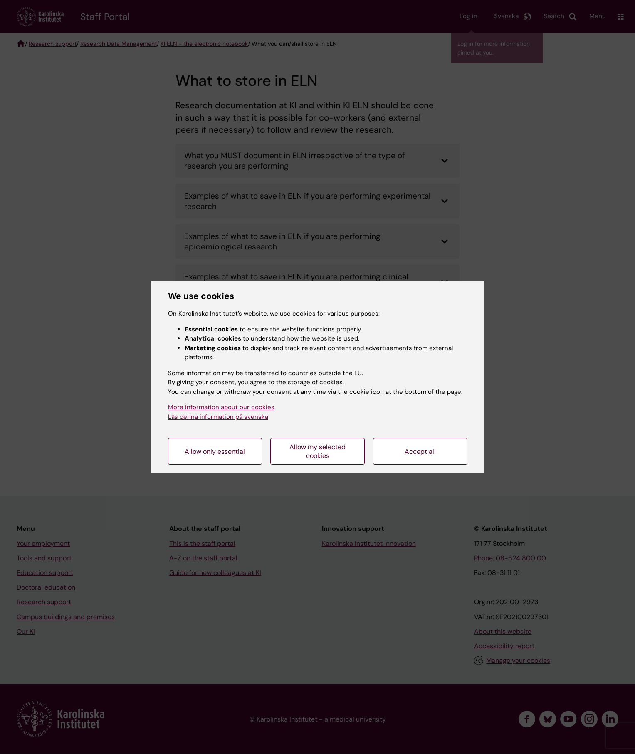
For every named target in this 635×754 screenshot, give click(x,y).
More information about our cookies (221, 407)
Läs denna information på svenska (218, 417)
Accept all (420, 451)
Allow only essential (215, 451)
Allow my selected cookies (317, 451)
